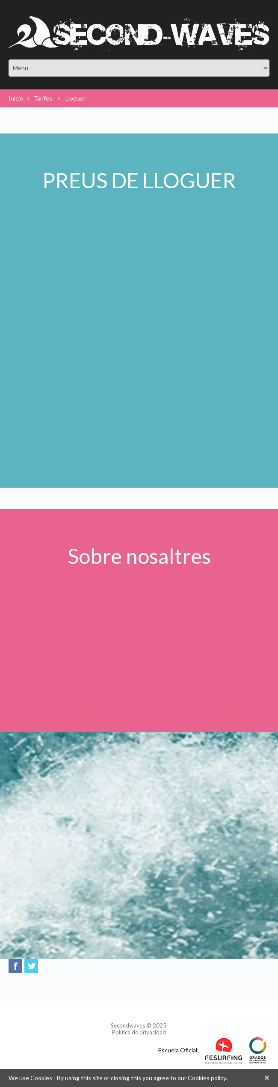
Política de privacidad (139, 1032)
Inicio (16, 98)
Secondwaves (128, 1025)
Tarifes (43, 98)
